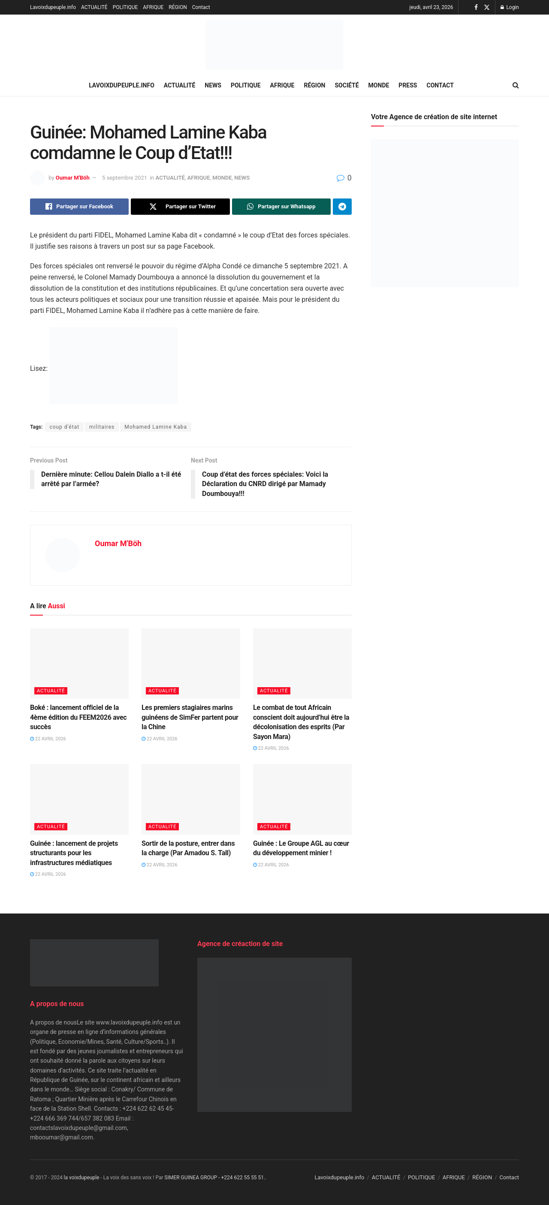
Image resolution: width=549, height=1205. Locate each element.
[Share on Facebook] (79, 206)
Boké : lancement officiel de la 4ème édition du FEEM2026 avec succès (78, 717)
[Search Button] (516, 85)
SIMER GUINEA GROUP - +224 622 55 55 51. (215, 1178)
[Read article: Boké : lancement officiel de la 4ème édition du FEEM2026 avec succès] (79, 663)
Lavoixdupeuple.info (53, 7)
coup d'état (64, 427)
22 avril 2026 (48, 739)
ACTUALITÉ (94, 7)
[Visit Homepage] (274, 45)
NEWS (213, 85)
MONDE (378, 85)
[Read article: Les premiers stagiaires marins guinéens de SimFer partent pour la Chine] (191, 663)
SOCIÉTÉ (347, 85)
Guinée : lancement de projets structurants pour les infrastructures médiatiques (74, 853)
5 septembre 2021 (124, 177)
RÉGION (178, 7)
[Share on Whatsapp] (281, 206)
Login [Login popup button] (510, 7)
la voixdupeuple (82, 1178)
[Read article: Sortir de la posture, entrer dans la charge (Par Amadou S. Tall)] (191, 799)
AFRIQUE (153, 7)
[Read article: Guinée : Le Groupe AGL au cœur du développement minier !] (302, 799)
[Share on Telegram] (342, 206)
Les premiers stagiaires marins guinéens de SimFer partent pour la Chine (190, 717)
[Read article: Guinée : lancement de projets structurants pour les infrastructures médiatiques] (79, 799)
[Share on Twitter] (180, 206)
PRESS (407, 85)
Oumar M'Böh (73, 177)
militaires (102, 427)
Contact (201, 7)
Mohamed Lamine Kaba (155, 427)
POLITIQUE (125, 7)
